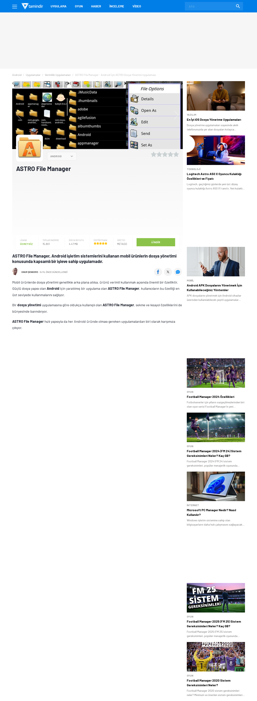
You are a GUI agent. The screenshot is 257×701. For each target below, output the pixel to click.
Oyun (79, 6)
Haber (96, 6)
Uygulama (59, 6)
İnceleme (116, 6)
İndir (155, 242)
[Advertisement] (97, 203)
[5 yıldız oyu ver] (176, 154)
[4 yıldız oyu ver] (170, 154)
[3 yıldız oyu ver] (165, 154)
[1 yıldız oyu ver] (153, 154)
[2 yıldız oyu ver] (159, 154)
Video (136, 6)
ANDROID (56, 156)
